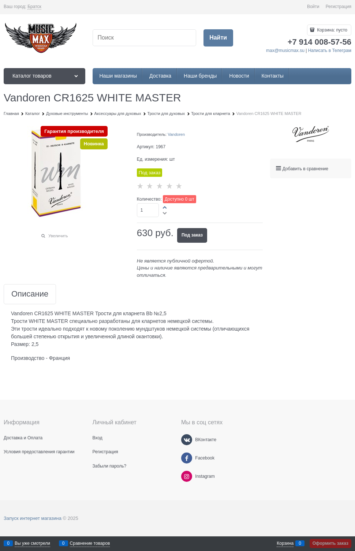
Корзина (285, 543)
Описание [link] (29, 294)
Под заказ (192, 235)
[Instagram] (186, 476)
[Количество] (148, 210)
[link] (34, 7)
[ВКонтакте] (186, 439)
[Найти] (218, 37)
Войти (313, 6)
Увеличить (58, 236)
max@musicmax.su (285, 50)
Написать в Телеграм (329, 50)
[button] (165, 207)
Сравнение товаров (90, 543)
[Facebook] (186, 458)
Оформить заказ (330, 543)
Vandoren (176, 134)
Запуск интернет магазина (32, 518)
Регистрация (338, 6)
